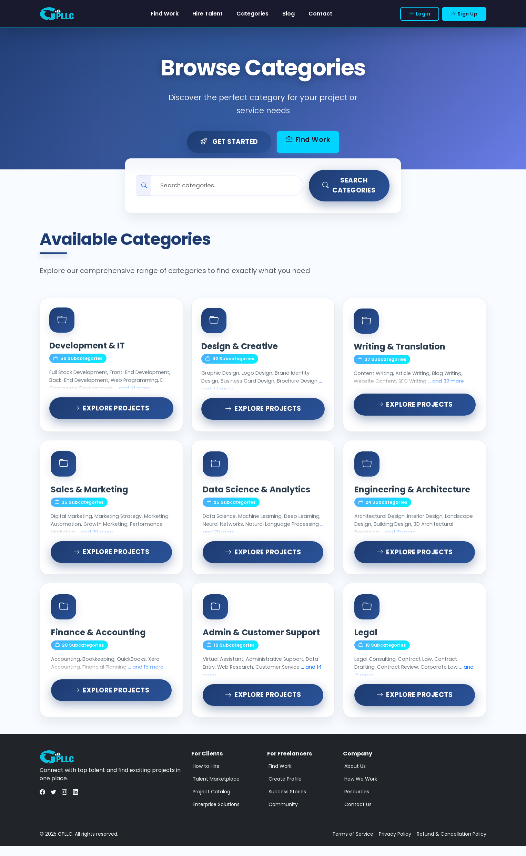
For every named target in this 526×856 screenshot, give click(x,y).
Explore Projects (111, 414)
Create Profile (285, 788)
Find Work (165, 14)
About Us (355, 776)
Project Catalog (211, 801)
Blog (288, 14)
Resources (356, 801)
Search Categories (349, 186)
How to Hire (206, 776)
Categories (252, 14)
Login (419, 13)
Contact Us (358, 814)
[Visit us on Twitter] (53, 802)
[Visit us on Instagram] (64, 802)
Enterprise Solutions (216, 814)
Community (283, 814)
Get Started (228, 142)
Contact (320, 14)
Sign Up (464, 13)
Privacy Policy (395, 844)
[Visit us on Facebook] (42, 802)
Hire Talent (207, 14)
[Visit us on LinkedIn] (75, 802)
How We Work (360, 788)
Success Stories (287, 801)
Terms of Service (352, 844)
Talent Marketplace (216, 788)
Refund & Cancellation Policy (451, 844)
